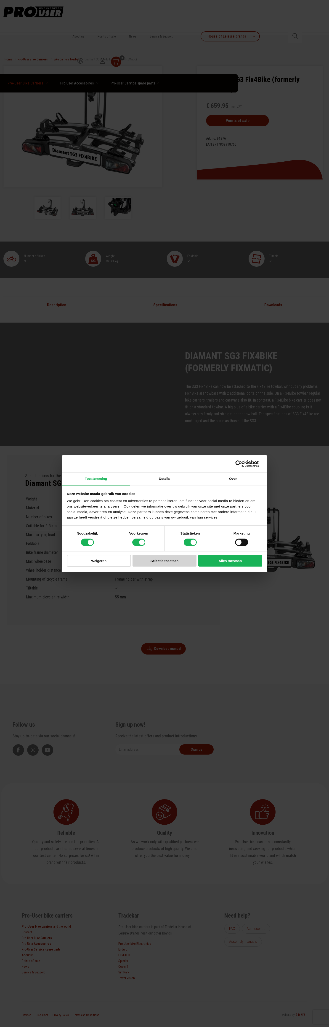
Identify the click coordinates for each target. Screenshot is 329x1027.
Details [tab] (164, 479)
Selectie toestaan (165, 561)
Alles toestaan (230, 561)
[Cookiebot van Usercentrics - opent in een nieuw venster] (242, 463)
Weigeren (98, 561)
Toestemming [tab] (96, 479)
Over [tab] (233, 479)
